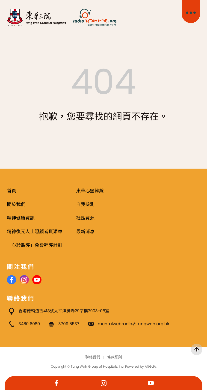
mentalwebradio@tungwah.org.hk (133, 324)
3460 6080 (29, 324)
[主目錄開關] (191, 11)
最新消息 (85, 231)
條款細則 (114, 357)
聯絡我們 (92, 357)
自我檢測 (85, 204)
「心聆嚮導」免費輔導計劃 (34, 245)
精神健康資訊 (21, 218)
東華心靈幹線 (90, 191)
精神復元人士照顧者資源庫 (34, 231)
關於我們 (16, 204)
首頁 (11, 191)
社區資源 (85, 218)
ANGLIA (150, 366)
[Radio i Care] (94, 17)
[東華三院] (36, 17)
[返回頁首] (196, 349)
